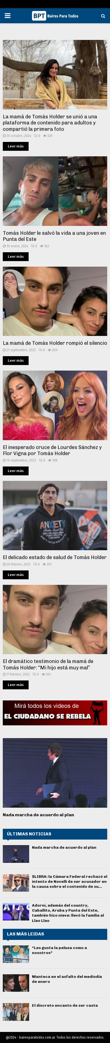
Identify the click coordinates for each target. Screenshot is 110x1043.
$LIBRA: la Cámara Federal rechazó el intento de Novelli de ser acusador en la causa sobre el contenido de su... (69, 881)
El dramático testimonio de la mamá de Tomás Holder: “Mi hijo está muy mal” (48, 664)
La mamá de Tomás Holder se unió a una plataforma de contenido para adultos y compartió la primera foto (50, 123)
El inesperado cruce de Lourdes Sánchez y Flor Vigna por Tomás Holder (52, 450)
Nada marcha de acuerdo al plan (38, 814)
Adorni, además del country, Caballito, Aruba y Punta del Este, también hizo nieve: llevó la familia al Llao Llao (68, 913)
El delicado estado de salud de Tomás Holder (55, 557)
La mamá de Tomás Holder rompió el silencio (55, 343)
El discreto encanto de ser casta (65, 1005)
